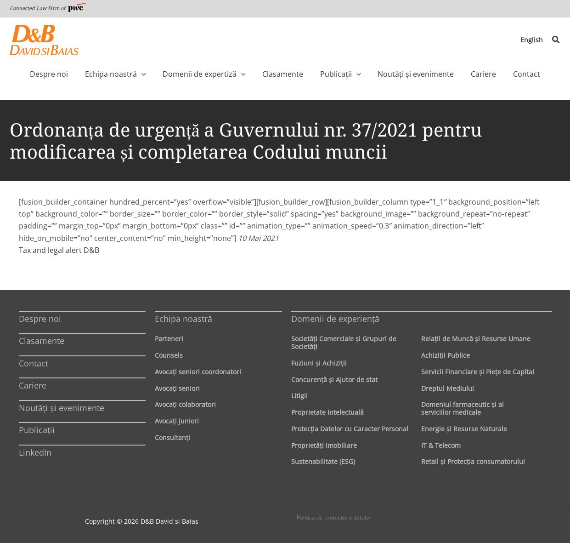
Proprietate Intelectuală (327, 412)
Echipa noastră (183, 318)
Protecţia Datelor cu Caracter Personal (349, 428)
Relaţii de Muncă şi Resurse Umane (475, 338)
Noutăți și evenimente (61, 407)
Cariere (32, 385)
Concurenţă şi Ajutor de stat (334, 379)
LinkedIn (35, 452)
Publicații (37, 429)
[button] (556, 40)
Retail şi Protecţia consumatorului (473, 461)
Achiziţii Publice (445, 355)
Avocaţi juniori (177, 421)
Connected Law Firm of (48, 8)
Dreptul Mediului (447, 388)
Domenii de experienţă (335, 318)
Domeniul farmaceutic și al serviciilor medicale (462, 408)
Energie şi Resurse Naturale (464, 428)
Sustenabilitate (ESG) (323, 461)
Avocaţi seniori (177, 388)
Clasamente (41, 340)
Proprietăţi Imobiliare (324, 445)
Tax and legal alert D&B (59, 250)
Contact (33, 363)
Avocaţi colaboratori (185, 404)
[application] (160, 74)
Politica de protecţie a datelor (334, 517)
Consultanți (172, 437)
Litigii (299, 395)
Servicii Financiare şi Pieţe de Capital (477, 371)
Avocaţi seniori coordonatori (198, 371)
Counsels (169, 355)
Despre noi (40, 318)
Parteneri (169, 338)
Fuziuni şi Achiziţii (319, 363)
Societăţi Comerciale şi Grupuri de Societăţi (343, 342)
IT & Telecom (441, 445)
